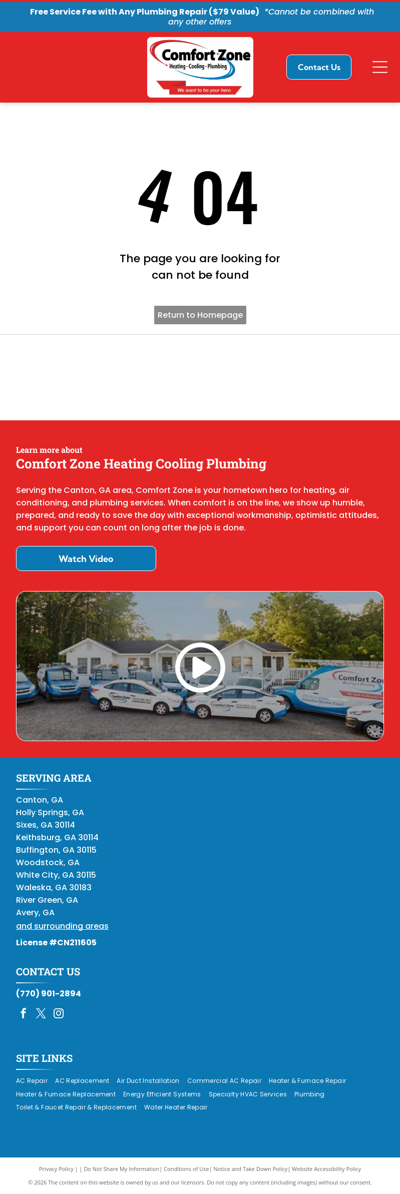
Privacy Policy (56, 1168)
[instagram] (58, 1014)
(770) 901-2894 (48, 993)
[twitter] (41, 1014)
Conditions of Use (186, 1168)
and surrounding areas (62, 926)
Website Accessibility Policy (326, 1168)
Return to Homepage (200, 315)
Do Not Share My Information (121, 1168)
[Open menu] (379, 67)
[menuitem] (35, 1080)
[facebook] (23, 1014)
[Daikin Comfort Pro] (200, 378)
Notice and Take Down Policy (251, 1168)
